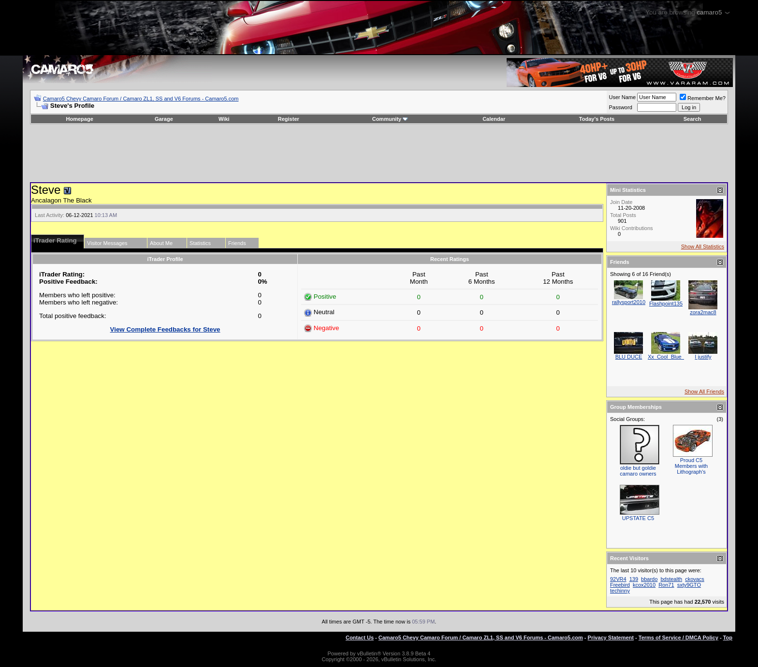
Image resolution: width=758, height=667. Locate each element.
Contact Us (360, 637)
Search (692, 119)
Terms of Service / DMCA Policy (678, 637)
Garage (164, 119)
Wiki (224, 119)
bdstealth (671, 579)
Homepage (79, 119)
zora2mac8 (703, 312)
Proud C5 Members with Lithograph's (691, 466)
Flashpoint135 (666, 303)
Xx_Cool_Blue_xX (669, 357)
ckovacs (694, 579)
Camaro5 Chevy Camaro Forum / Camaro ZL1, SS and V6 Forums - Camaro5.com (141, 99)
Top (727, 637)
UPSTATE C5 (638, 518)
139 (633, 579)
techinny (620, 591)
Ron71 (666, 585)
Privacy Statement (611, 637)
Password (620, 107)
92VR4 (618, 579)
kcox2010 (644, 585)
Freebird (620, 585)
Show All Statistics (702, 246)
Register (288, 119)
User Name (622, 97)
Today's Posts (596, 119)
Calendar (493, 119)
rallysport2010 (628, 302)
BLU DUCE (628, 357)
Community (390, 119)
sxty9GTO (689, 585)
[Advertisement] (379, 153)
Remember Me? (703, 98)
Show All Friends (704, 391)
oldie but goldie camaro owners (638, 471)
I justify (703, 357)
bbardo (649, 579)
